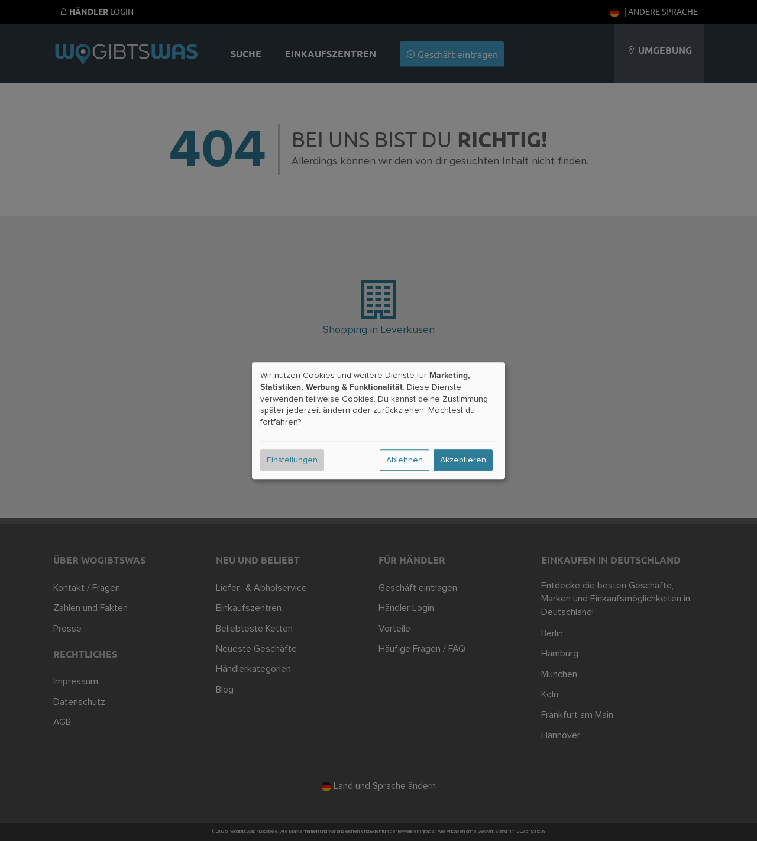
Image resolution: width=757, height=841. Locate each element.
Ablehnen (404, 460)
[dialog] (378, 420)
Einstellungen (292, 460)
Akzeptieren (463, 460)
